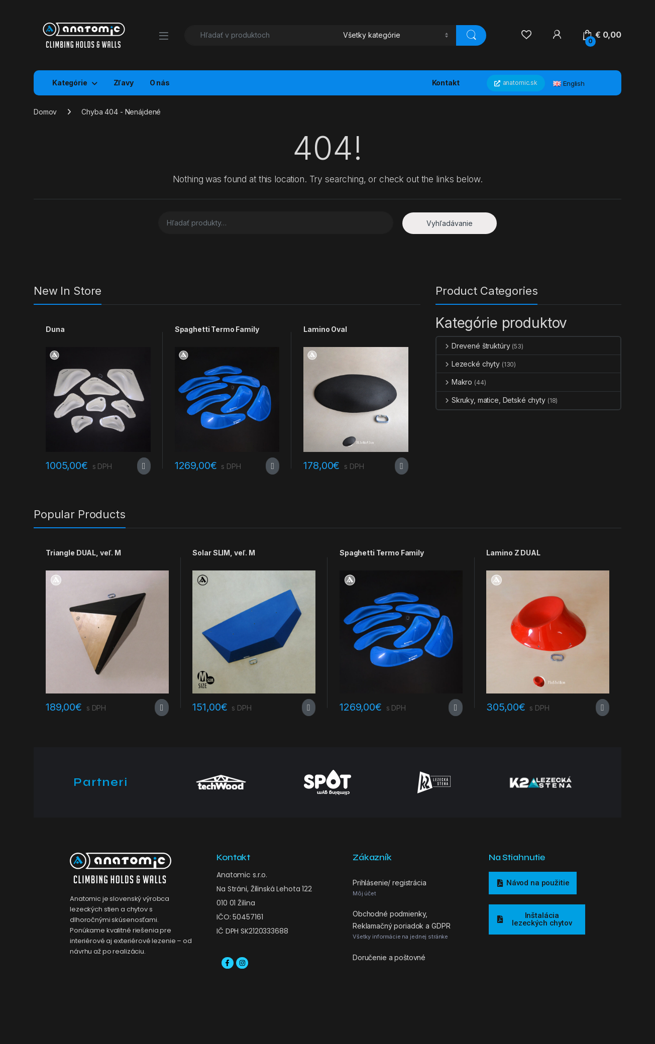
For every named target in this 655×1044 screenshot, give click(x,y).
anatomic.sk (515, 82)
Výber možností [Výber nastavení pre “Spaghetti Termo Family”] (272, 466)
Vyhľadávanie (449, 223)
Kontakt (446, 82)
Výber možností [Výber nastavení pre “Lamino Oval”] (401, 466)
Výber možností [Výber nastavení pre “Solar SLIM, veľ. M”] (308, 707)
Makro (454, 382)
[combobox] (261, 35)
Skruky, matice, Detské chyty (490, 400)
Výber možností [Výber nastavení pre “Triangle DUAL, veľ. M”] (161, 707)
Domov (45, 111)
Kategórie (69, 82)
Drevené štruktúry (473, 345)
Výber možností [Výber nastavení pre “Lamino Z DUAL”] (602, 707)
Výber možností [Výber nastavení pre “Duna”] (144, 466)
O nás (160, 82)
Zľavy (124, 82)
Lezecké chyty (468, 364)
